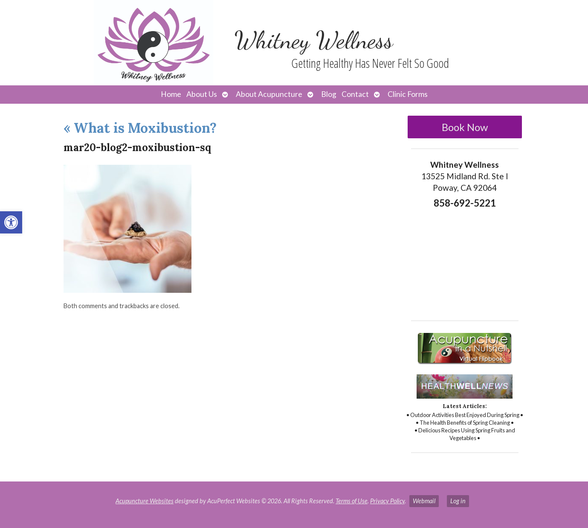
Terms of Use (352, 501)
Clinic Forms (408, 94)
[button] (11, 222)
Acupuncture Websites (145, 501)
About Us (201, 94)
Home (171, 94)
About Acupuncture (269, 94)
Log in (458, 501)
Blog (328, 94)
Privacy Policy (387, 501)
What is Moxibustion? (140, 128)
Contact (355, 94)
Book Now (465, 127)
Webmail (424, 501)
